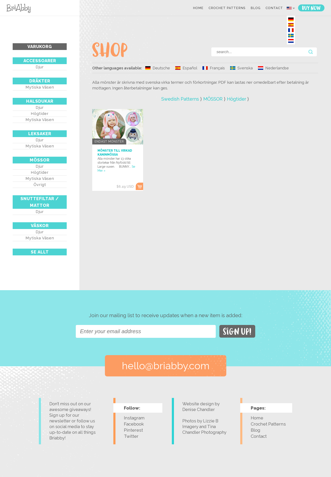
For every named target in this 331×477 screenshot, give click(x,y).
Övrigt (40, 184)
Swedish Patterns (180, 99)
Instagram (134, 417)
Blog (255, 8)
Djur (40, 67)
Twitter (131, 436)
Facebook (134, 424)
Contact (274, 8)
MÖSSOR (40, 160)
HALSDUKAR (39, 101)
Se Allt (40, 252)
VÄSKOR (40, 225)
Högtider (40, 113)
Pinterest (133, 430)
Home (198, 8)
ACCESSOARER (39, 60)
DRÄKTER (39, 81)
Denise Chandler (198, 409)
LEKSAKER (39, 133)
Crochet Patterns (227, 8)
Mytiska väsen (40, 87)
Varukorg (39, 46)
